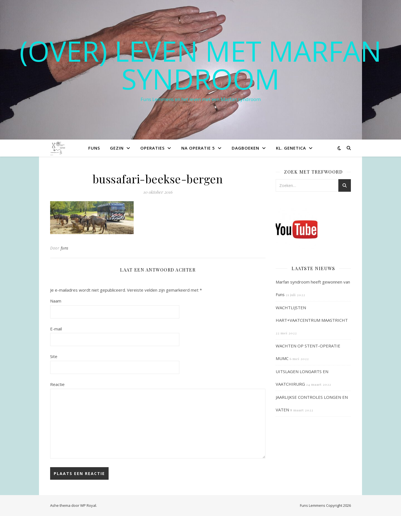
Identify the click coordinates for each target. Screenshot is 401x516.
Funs (94, 148)
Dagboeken (245, 148)
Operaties (152, 148)
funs (65, 248)
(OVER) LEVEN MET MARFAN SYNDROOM (200, 65)
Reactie (57, 384)
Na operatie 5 (198, 148)
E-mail (56, 329)
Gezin (117, 148)
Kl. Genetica (291, 148)
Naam (55, 301)
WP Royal (88, 505)
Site (53, 356)
